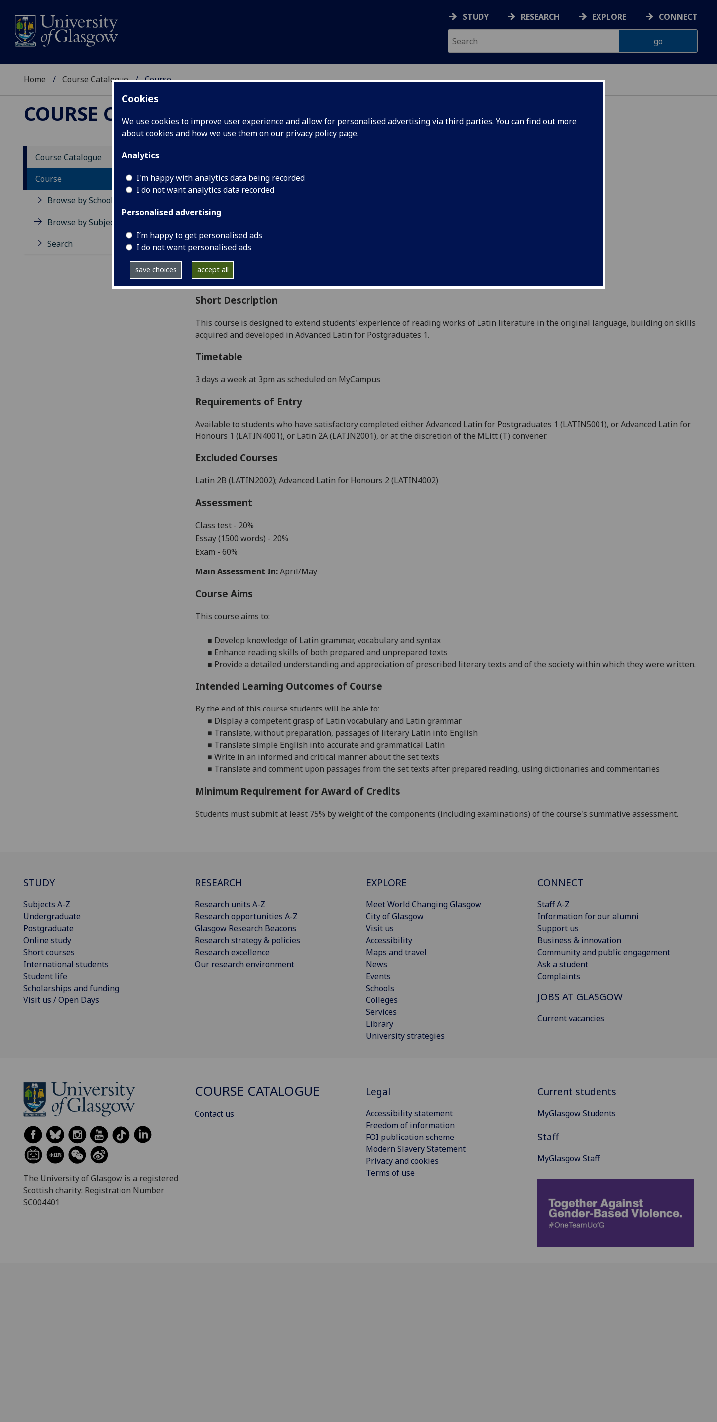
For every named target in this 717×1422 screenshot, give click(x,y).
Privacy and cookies (402, 1160)
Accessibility (389, 940)
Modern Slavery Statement (416, 1148)
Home (35, 79)
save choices (156, 269)
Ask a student (562, 964)
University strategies (405, 1035)
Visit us (380, 928)
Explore (609, 16)
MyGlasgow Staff (568, 1158)
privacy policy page (321, 133)
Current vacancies (570, 1018)
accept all (213, 269)
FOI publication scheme (410, 1137)
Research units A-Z (230, 904)
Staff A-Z (553, 904)
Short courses (49, 952)
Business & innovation (579, 940)
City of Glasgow (395, 916)
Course (48, 178)
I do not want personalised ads (193, 247)
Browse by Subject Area (91, 222)
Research (540, 16)
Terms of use (390, 1172)
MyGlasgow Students (576, 1113)
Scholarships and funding (71, 988)
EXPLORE (386, 882)
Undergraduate (52, 916)
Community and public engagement (603, 952)
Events (378, 976)
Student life (45, 976)
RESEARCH (218, 882)
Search (60, 243)
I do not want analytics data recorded (205, 189)
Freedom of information (410, 1125)
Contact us (214, 1113)
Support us (558, 928)
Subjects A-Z (46, 904)
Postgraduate (48, 928)
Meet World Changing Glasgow (423, 904)
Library (379, 1023)
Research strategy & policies (247, 940)
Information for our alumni (588, 916)
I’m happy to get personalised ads (199, 235)
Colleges (382, 1000)
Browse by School (80, 200)
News (376, 964)
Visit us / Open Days (61, 1000)
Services (381, 1011)
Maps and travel (396, 952)
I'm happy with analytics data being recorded (220, 177)
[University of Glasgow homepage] (65, 29)
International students (66, 964)
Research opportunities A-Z (246, 916)
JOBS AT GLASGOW (580, 996)
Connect (678, 16)
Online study (47, 940)
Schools (380, 988)
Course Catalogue (95, 79)
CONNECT (560, 882)
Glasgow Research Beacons (245, 928)
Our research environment (244, 964)
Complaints (558, 976)
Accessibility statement (409, 1113)
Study (476, 16)
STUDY (39, 882)
